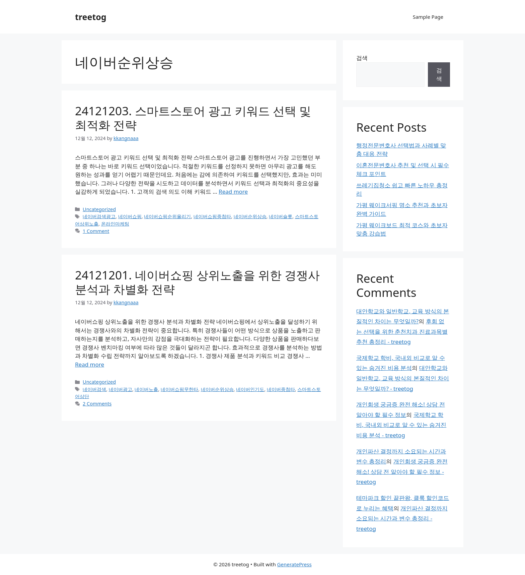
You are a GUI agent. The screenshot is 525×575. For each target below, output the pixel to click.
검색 (362, 58)
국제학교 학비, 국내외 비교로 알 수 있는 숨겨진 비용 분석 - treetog (401, 425)
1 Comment (96, 231)
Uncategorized (99, 209)
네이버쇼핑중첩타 (212, 216)
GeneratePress (294, 564)
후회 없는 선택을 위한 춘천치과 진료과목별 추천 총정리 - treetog (402, 331)
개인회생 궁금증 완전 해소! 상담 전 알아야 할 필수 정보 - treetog (402, 471)
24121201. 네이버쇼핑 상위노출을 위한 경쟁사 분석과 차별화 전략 (197, 282)
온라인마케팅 (115, 223)
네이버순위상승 (250, 216)
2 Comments (97, 403)
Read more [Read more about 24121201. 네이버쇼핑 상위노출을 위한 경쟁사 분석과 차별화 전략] (89, 364)
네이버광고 (120, 389)
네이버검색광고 (99, 216)
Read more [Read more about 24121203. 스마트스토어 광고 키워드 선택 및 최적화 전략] (233, 191)
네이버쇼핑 (130, 216)
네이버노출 (146, 389)
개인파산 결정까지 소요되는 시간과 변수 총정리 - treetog (402, 518)
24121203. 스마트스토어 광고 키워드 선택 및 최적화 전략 (193, 118)
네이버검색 (94, 389)
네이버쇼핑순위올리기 (167, 216)
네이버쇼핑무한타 (179, 389)
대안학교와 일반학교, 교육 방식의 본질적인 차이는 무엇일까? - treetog (402, 378)
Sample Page (428, 16)
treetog (90, 16)
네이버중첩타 (281, 389)
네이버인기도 (250, 389)
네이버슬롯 (280, 216)
